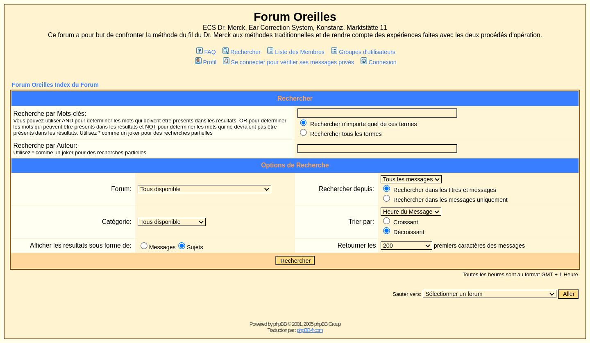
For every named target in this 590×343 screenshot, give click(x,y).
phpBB (280, 324)
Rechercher (241, 52)
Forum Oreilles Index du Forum (55, 84)
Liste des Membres (295, 52)
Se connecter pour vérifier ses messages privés (288, 62)
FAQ (206, 52)
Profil (205, 62)
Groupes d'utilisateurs (363, 52)
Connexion (379, 62)
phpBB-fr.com (309, 330)
